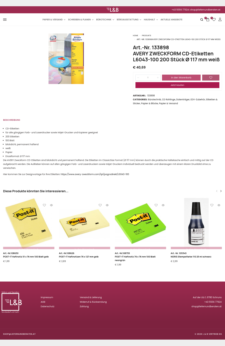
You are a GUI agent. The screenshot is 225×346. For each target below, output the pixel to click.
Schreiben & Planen (80, 19)
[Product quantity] (148, 78)
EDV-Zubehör (198, 99)
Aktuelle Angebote (171, 19)
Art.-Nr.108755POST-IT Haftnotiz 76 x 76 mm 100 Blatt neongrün (135, 257)
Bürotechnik (105, 19)
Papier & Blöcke (149, 103)
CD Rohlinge (168, 99)
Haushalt (150, 19)
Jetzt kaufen (177, 85)
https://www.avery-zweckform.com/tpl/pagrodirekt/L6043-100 (95, 174)
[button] (221, 191)
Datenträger (183, 99)
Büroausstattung (129, 19)
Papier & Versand (53, 19)
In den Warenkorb (181, 77)
